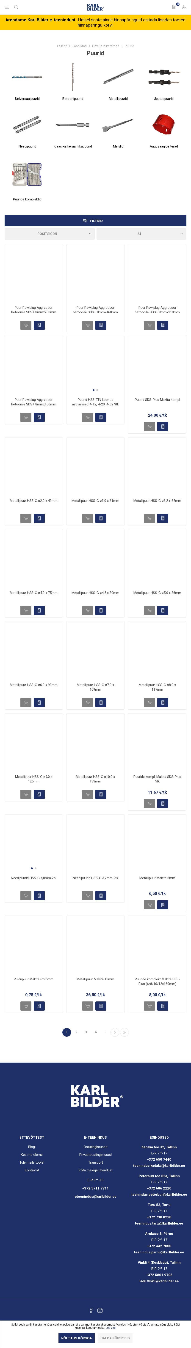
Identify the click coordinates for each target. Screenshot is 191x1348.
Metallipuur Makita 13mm (95, 979)
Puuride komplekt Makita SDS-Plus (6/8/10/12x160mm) (157, 981)
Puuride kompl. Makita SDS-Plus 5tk (157, 779)
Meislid (118, 146)
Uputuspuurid (164, 99)
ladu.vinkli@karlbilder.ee (159, 1281)
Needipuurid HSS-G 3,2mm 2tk (95, 878)
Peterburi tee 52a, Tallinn (159, 1176)
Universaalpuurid (27, 99)
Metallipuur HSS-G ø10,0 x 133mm (95, 779)
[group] (96, 365)
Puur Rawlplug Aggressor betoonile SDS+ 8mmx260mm (33, 310)
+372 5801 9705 (159, 1275)
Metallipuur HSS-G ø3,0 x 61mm (95, 501)
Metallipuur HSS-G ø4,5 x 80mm (95, 593)
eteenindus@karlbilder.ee (95, 1197)
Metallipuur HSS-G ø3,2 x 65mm (157, 501)
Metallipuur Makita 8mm (157, 878)
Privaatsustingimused (95, 1155)
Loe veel (111, 1327)
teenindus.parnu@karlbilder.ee (159, 1252)
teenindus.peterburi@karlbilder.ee (159, 1194)
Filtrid (96, 221)
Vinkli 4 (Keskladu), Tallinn (159, 1263)
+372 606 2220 (159, 1188)
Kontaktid (32, 1170)
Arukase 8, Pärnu (159, 1234)
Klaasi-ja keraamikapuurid (73, 146)
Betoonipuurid (72, 99)
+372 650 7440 (159, 1159)
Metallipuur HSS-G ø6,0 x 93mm (34, 685)
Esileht (62, 46)
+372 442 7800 (159, 1246)
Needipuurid (27, 146)
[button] (93, 390)
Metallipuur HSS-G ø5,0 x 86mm (157, 593)
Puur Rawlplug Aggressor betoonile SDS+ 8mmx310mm (157, 310)
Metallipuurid (118, 99)
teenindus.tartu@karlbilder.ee (159, 1223)
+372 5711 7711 (95, 1188)
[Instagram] (100, 1310)
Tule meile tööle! (31, 1162)
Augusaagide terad (164, 146)
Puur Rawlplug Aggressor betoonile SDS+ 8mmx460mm (95, 310)
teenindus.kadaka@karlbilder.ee (159, 1166)
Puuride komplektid (27, 199)
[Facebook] (91, 1310)
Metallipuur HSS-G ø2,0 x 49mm (34, 501)
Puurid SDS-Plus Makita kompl (157, 400)
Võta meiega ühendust (95, 1170)
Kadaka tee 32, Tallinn (159, 1147)
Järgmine (115, 1032)
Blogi (32, 1147)
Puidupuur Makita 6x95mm (33, 979)
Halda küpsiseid (115, 1338)
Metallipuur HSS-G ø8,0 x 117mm (157, 687)
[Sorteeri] (50, 234)
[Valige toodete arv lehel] (142, 234)
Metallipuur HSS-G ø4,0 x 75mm (34, 593)
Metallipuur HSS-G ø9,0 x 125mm (33, 779)
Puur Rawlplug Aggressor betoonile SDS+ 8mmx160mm (33, 402)
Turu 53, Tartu (159, 1205)
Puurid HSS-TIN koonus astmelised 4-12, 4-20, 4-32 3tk (95, 402)
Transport (95, 1162)
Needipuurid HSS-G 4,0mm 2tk (33, 878)
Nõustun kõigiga (76, 1338)
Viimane (124, 1032)
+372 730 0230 (159, 1217)
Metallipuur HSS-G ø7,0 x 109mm (95, 687)
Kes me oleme (32, 1155)
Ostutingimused (95, 1147)
